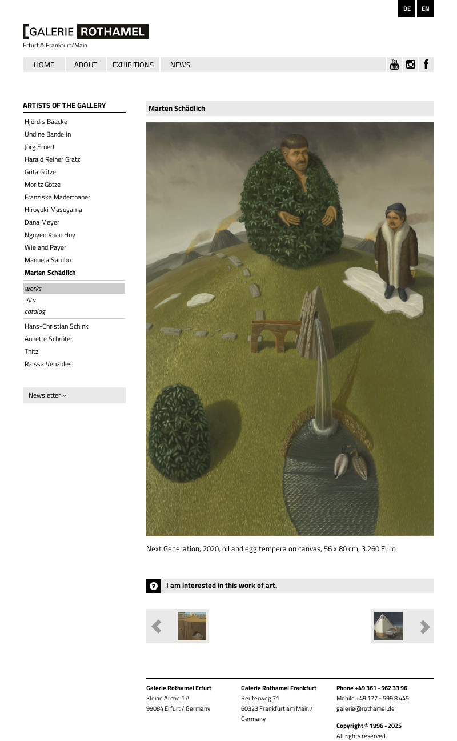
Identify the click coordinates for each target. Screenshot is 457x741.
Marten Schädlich (50, 272)
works (33, 288)
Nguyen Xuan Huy (50, 234)
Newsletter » (47, 395)
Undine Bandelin (48, 134)
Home (44, 64)
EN (426, 8)
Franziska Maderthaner (57, 196)
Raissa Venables (48, 363)
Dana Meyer (42, 222)
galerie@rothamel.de (365, 708)
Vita (30, 300)
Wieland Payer (45, 247)
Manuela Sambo (48, 259)
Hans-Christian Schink (57, 326)
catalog (35, 311)
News (180, 64)
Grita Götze (40, 171)
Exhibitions (133, 64)
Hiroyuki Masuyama (53, 209)
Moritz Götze (43, 184)
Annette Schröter (49, 338)
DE (407, 8)
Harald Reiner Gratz (52, 159)
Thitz (31, 351)
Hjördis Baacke (46, 121)
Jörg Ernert (40, 146)
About (85, 64)
